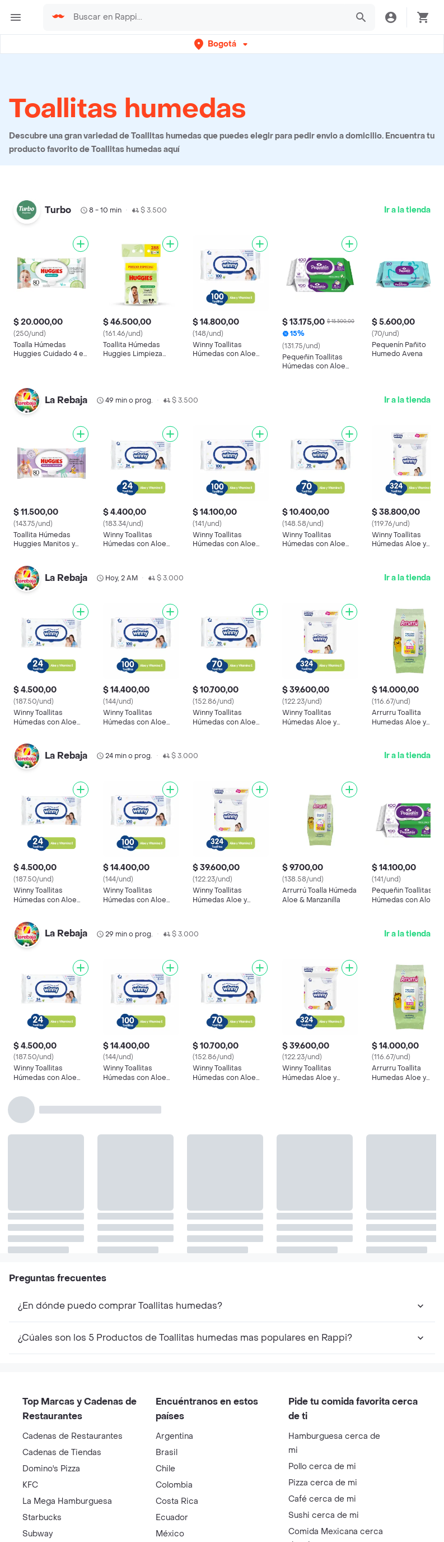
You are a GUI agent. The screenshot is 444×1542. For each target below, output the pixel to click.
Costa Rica (177, 1501)
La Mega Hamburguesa (67, 1501)
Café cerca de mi (322, 1499)
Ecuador (172, 1517)
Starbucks (42, 1517)
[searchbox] (207, 17)
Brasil (166, 1452)
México (170, 1534)
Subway (37, 1534)
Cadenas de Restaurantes (72, 1436)
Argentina (174, 1436)
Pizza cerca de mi (322, 1483)
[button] (222, 44)
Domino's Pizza (51, 1468)
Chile (165, 1468)
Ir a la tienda (407, 210)
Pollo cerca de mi (322, 1466)
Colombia (174, 1485)
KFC (30, 1485)
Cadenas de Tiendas (61, 1452)
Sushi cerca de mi (323, 1515)
